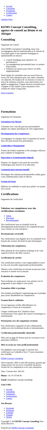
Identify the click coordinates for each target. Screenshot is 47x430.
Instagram (10, 410)
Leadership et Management (13, 146)
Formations (10, 11)
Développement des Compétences (15, 134)
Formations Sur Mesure (11, 122)
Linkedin (9, 413)
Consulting (10, 8)
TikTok (9, 417)
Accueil (9, 6)
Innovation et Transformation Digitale (17, 158)
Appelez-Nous (7, 19)
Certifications (11, 13)
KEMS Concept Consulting (23, 428)
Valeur (8, 216)
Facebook (10, 408)
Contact (9, 15)
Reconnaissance (12, 220)
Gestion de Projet (8, 181)
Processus (10, 218)
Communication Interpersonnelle (15, 170)
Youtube (9, 415)
